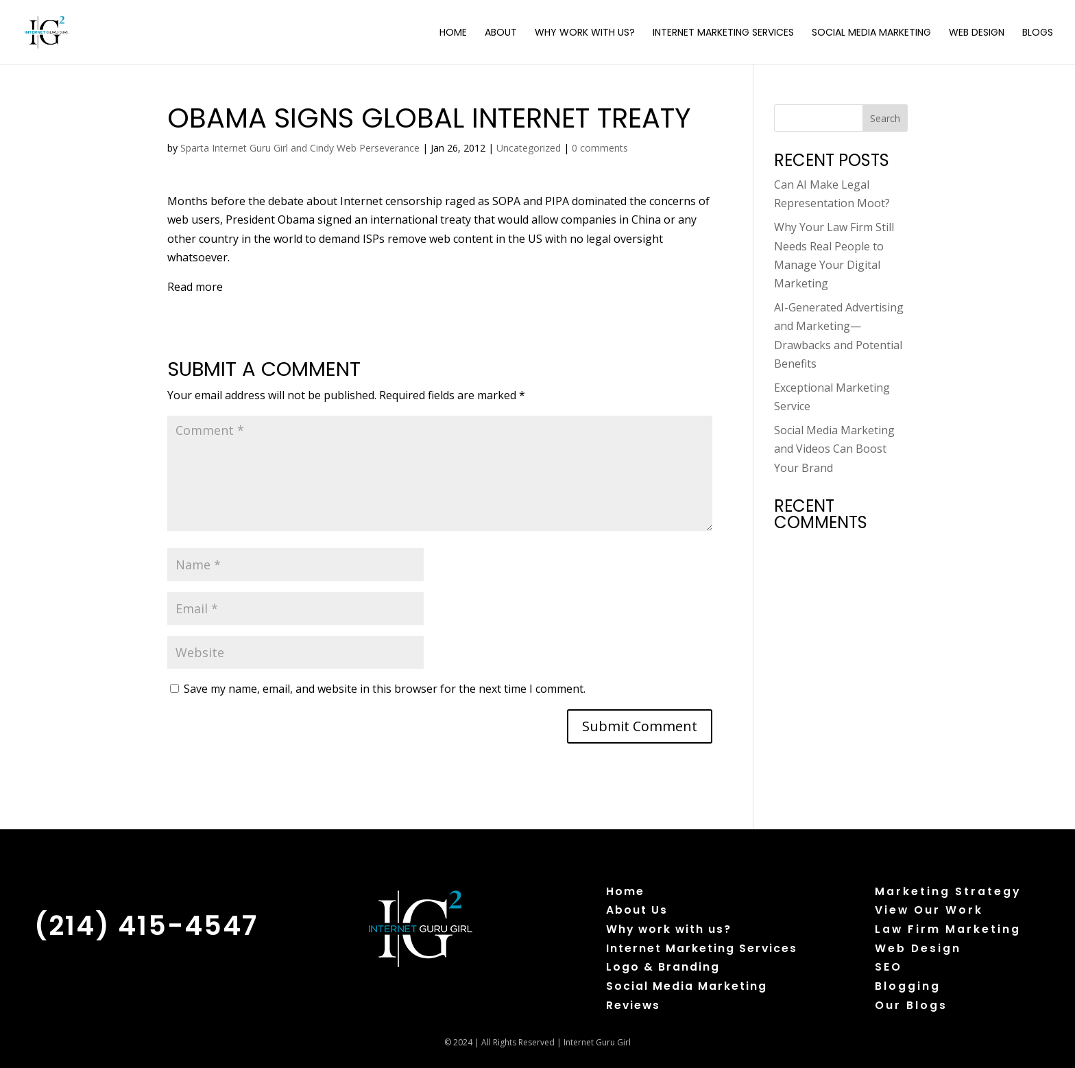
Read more (195, 286)
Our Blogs (911, 1005)
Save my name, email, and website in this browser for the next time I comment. (384, 688)
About (501, 33)
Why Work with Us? (585, 33)
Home (453, 33)
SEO (888, 967)
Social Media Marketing (871, 33)
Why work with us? (669, 929)
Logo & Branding (663, 967)
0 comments (600, 147)
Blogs (1037, 33)
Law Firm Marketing (948, 929)
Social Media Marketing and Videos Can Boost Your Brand (834, 449)
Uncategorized (528, 147)
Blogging (908, 986)
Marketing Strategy (948, 891)
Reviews (633, 1005)
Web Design (976, 33)
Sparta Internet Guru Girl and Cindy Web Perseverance (300, 147)
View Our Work (929, 910)
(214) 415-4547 (146, 926)
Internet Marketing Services (723, 33)
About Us (637, 910)
